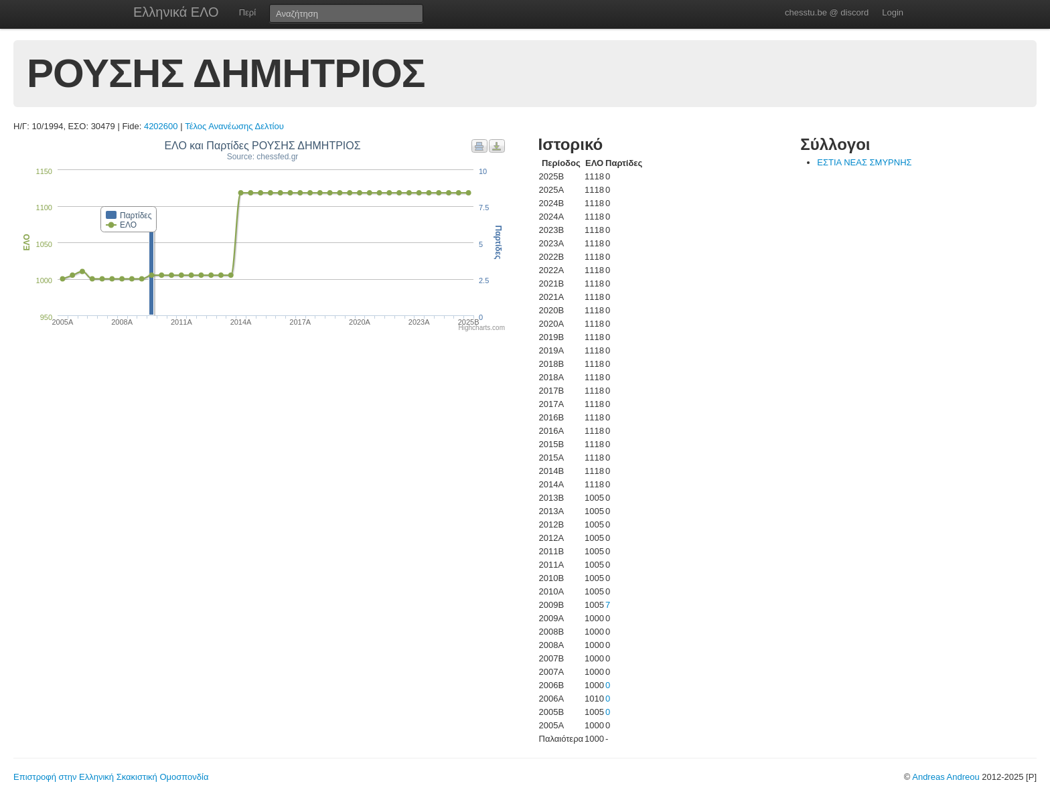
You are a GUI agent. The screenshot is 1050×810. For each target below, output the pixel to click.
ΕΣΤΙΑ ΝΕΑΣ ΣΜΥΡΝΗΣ (864, 162)
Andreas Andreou (945, 777)
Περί (247, 12)
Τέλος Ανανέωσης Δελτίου (234, 126)
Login (892, 12)
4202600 (161, 126)
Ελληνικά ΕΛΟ (176, 12)
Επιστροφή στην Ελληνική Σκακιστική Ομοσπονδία (110, 777)
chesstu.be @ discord (827, 12)
